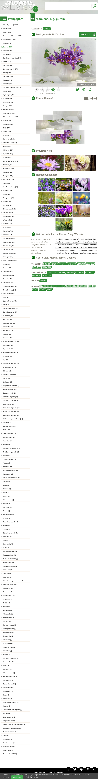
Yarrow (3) (6, 606)
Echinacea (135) (8, 168)
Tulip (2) (6, 665)
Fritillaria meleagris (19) (11, 374)
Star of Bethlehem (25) (11, 352)
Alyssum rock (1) (9, 673)
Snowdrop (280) (8, 102)
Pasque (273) (7, 106)
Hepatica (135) (8, 172)
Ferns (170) (7, 135)
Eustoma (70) (7, 223)
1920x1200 (46, 275)
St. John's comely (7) (10, 533)
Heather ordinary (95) (10, 187)
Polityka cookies (32, 777)
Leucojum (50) (8, 257)
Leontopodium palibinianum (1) (14, 724)
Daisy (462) (7, 54)
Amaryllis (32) (8, 330)
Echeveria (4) (7, 570)
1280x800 (61, 272)
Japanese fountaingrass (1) (12, 709)
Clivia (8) (6, 485)
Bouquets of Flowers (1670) (12, 36)
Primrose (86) (7, 205)
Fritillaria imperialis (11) (11, 452)
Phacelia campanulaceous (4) (13, 581)
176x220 (67, 286)
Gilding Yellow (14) (9, 426)
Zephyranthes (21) (9, 367)
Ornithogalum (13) (9, 433)
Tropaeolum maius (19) (11, 385)
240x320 (59, 286)
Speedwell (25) (8, 349)
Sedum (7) (6, 525)
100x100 (42, 289)
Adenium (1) (7, 669)
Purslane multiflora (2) (10, 658)
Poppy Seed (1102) (9, 39)
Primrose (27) (7, 338)
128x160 (83, 286)
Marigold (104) (8, 176)
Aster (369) (7, 73)
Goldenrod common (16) (11, 415)
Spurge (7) (6, 529)
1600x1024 (79, 272)
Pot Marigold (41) (9, 293)
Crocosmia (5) (8, 544)
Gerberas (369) (8, 76)
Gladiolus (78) (8, 212)
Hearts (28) (7, 334)
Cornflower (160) (9, 139)
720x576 (54, 264)
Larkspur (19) (7, 382)
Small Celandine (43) (10, 286)
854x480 (43, 281)
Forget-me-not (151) (10, 142)
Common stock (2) (9, 625)
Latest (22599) (8, 750)
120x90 (35, 289)
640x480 (46, 264)
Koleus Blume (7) (9, 514)
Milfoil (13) (6, 430)
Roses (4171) (7, 28)
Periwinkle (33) (8, 327)
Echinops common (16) (11, 411)
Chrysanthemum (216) (10, 117)
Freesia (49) (7, 268)
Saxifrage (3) (7, 599)
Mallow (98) (7, 183)
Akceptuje (17, 777)
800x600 (63, 264)
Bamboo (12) (7, 444)
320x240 (50, 286)
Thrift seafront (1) (9, 743)
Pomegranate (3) (8, 595)
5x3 (90, 98)
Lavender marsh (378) (10, 69)
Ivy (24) (5, 360)
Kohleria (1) (7, 713)
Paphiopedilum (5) (9, 555)
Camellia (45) (7, 279)
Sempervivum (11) (9, 459)
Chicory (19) (7, 371)
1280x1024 (90, 264)
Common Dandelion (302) (12, 87)
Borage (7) (6, 503)
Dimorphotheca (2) (9, 628)
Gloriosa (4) (7, 573)
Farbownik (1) (8, 691)
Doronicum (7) (8, 507)
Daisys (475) (7, 50)
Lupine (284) (7, 98)
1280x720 (51, 272)
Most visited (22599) (10, 754)
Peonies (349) (7, 80)
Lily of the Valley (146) (10, 161)
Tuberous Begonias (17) (11, 408)
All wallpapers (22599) (10, 25)
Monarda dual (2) (9, 647)
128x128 (91, 286)
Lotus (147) (7, 157)
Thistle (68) (7, 227)
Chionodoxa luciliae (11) (11, 448)
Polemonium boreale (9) (11, 478)
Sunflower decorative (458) (12, 58)
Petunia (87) (7, 201)
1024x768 (71, 264)
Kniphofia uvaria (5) (10, 551)
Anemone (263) (8, 109)
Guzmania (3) (7, 592)
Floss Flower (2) (8, 632)
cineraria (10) (7, 466)
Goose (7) (6, 511)
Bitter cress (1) (8, 680)
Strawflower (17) (8, 404)
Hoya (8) (6, 492)
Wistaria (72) (7, 220)
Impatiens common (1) (11, 702)
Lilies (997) (7, 43)
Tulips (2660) (7, 32)
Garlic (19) (6, 378)
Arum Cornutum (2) (9, 617)
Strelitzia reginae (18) (10, 397)
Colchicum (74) (8, 216)
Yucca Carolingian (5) (10, 559)
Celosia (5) (7, 540)
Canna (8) (6, 481)
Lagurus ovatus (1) (9, 721)
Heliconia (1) (7, 698)
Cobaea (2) (7, 621)
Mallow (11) (7, 455)
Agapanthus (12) (8, 437)
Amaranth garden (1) (10, 676)
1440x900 (70, 272)
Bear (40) (6, 297)
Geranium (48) (8, 271)
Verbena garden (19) (10, 389)
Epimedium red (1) (9, 684)
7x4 (94, 98)
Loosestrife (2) (8, 643)
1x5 (82, 98)
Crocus (46, 29)
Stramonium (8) (8, 500)
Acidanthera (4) (8, 562)
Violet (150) (7, 146)
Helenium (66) (8, 231)
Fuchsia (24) (7, 356)
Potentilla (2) (7, 651)
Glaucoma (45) (8, 282)
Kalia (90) (6, 194)
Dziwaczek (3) (8, 588)
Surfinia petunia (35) (10, 312)
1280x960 (81, 264)
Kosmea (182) (8, 124)
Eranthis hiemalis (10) (10, 470)
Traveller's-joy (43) (9, 290)
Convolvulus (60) (9, 238)
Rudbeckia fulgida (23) (11, 363)
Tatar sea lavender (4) (10, 584)
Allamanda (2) (8, 614)
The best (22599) (8, 746)
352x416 (42, 286)
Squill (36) (6, 304)
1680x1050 (89, 272)
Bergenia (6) (7, 536)
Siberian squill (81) (9, 209)
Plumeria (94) (7, 190)
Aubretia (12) (7, 441)
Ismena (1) (6, 706)
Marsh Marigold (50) (10, 260)
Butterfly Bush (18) (9, 393)
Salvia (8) (6, 496)
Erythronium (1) (8, 687)
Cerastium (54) (8, 249)
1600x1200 (46, 267)
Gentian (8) (7, 489)
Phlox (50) (6, 264)
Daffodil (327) (7, 84)
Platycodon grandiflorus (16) (13, 419)
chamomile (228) (8, 113)
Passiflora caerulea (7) (11, 522)
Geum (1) (6, 695)
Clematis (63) (7, 235)
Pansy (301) (7, 91)
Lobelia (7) (6, 518)
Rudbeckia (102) (8, 179)
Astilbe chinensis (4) (10, 566)
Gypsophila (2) (8, 636)
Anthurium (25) (8, 345)
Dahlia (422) (7, 61)
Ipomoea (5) (7, 547)
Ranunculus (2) (8, 662)
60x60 (49, 289)
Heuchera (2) (7, 640)
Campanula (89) (8, 198)
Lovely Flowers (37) (10, 301)
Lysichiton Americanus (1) (12, 728)
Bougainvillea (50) (9, 253)
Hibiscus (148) (8, 150)
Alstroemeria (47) (9, 275)
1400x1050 (36, 267)
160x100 (75, 286)
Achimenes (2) (8, 610)
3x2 (86, 98)
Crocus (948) (7, 47)
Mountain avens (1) (9, 732)
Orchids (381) (7, 65)
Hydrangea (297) (8, 95)
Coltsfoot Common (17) (11, 400)
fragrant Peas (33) (9, 323)
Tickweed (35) (8, 316)
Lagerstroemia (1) (9, 717)
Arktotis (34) (7, 319)
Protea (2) (6, 654)
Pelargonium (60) (9, 242)
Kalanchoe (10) (8, 474)
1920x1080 (36, 275)
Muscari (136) (7, 165)
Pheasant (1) (7, 739)
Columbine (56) (8, 246)
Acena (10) (7, 463)
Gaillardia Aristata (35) (10, 308)
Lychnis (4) (7, 577)
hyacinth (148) (8, 154)
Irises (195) (7, 120)
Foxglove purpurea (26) (11, 341)
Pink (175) (6, 128)
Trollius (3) (7, 603)
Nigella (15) (7, 422)
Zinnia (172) (7, 131)
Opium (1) (6, 735)
